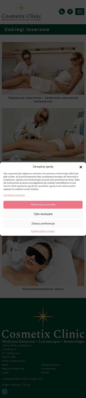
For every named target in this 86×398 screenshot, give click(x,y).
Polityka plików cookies (43, 231)
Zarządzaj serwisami (14, 195)
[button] (81, 167)
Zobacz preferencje (43, 223)
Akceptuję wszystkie (43, 204)
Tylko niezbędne (43, 214)
